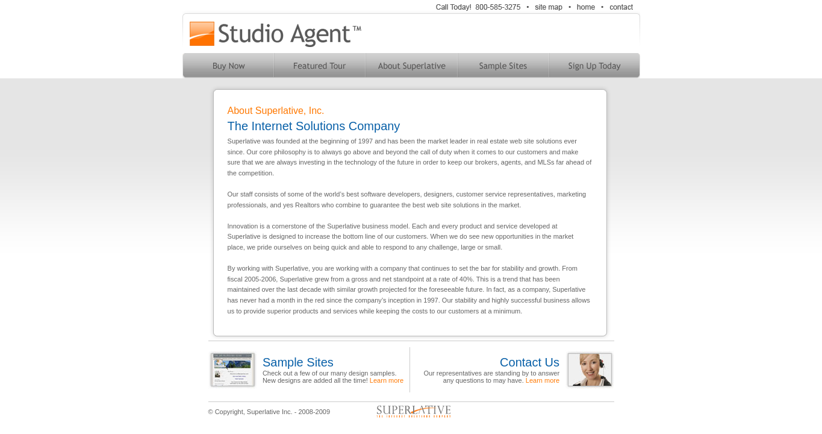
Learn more (386, 380)
